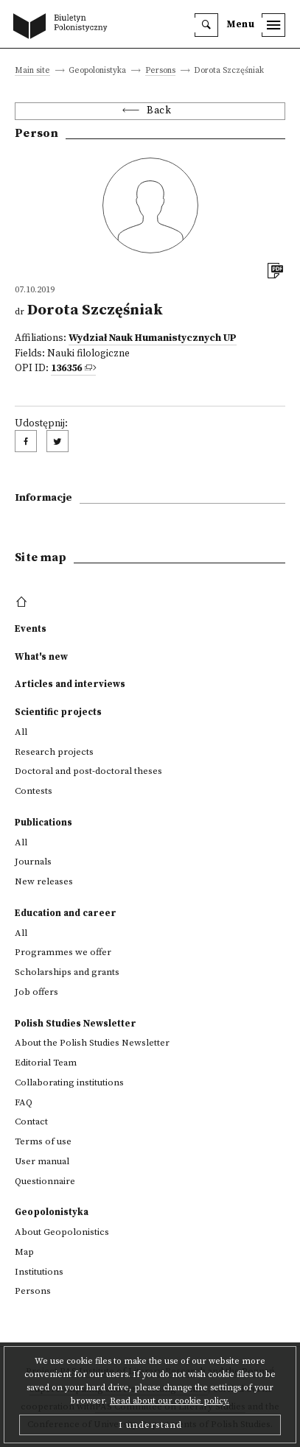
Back (159, 111)
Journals (33, 861)
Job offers (36, 992)
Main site (32, 71)
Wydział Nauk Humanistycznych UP (153, 338)
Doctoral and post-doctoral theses (88, 771)
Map (24, 1252)
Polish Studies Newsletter (75, 1023)
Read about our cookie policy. (169, 1400)
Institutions (39, 1272)
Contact (31, 1121)
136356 (66, 368)
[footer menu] (23, 602)
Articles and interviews (70, 684)
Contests (33, 791)
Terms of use (43, 1141)
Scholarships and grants (67, 972)
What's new (41, 657)
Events (30, 629)
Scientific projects (58, 712)
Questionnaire (45, 1181)
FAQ (23, 1102)
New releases (44, 881)
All (21, 732)
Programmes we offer (63, 952)
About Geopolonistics (62, 1232)
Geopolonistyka (51, 1212)
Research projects (54, 752)
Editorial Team (46, 1062)
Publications (43, 822)
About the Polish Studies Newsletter (92, 1043)
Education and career (65, 913)
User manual (42, 1161)
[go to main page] (63, 27)
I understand (150, 1425)
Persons (160, 71)
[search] (206, 25)
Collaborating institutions (69, 1082)
